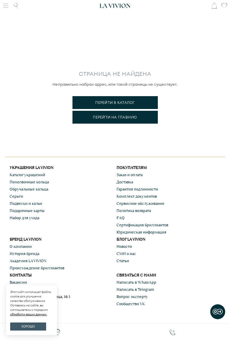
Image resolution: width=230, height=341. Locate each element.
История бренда (24, 253)
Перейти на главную (115, 117)
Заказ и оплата (129, 175)
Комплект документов (136, 196)
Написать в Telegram (135, 289)
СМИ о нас (126, 253)
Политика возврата (133, 210)
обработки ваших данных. (28, 314)
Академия (28, 261)
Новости (124, 246)
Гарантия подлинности (137, 189)
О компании (21, 246)
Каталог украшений (27, 175)
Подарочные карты (27, 210)
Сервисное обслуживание (140, 203)
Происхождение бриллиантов (37, 268)
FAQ (120, 218)
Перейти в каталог (114, 102)
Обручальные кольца (29, 189)
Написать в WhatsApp (136, 282)
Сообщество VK (130, 304)
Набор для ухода (24, 218)
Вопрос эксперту (132, 296)
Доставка (124, 182)
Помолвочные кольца (29, 182)
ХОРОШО (28, 326)
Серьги (16, 196)
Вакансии (18, 282)
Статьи (122, 261)
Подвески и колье (26, 203)
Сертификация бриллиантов (142, 225)
